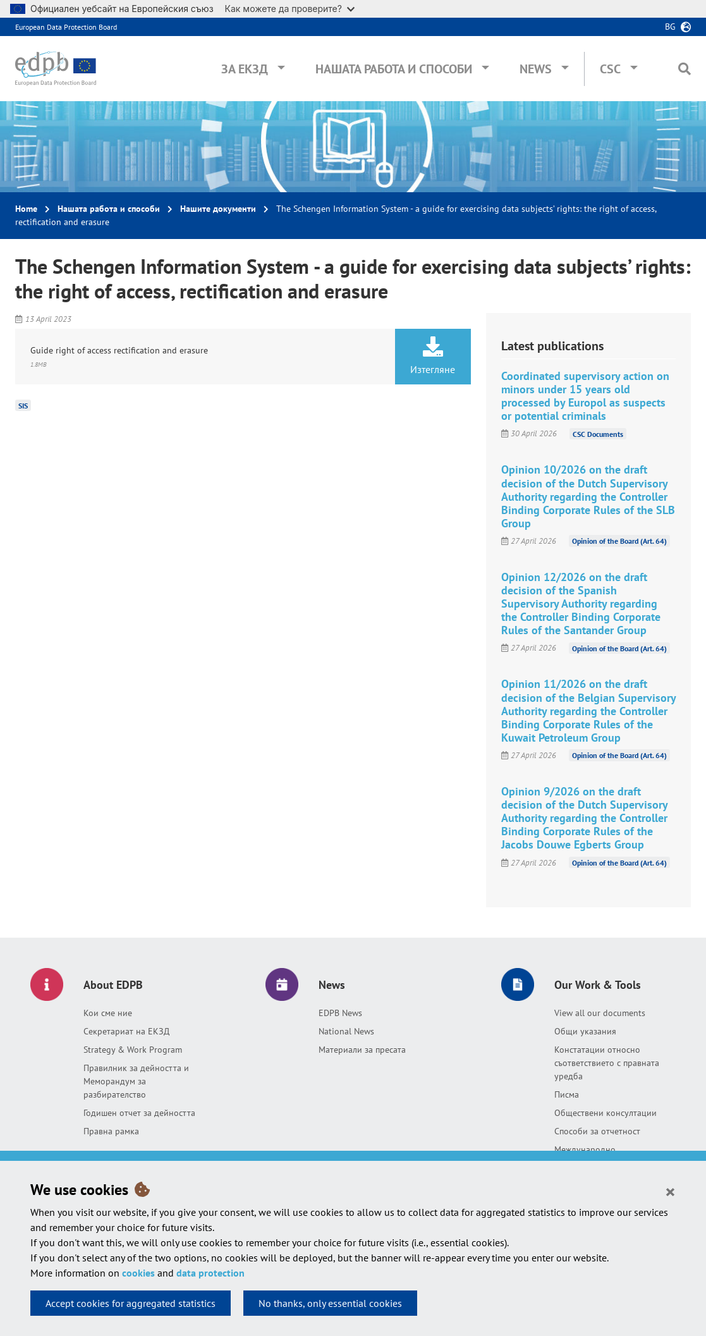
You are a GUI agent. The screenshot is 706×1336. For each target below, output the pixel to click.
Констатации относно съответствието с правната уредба (606, 1063)
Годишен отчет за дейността (139, 1112)
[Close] (670, 1191)
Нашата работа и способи (393, 69)
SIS (23, 405)
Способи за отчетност (597, 1131)
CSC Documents (598, 433)
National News (346, 1031)
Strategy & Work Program (132, 1049)
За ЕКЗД (244, 69)
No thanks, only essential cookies (330, 1303)
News (536, 69)
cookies (138, 1272)
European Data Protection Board (66, 27)
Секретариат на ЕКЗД (126, 1031)
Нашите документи (218, 208)
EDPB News (340, 1013)
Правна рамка (111, 1131)
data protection (210, 1272)
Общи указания (585, 1031)
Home (26, 208)
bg (670, 26)
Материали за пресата (362, 1049)
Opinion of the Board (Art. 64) (619, 541)
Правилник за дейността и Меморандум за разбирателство (136, 1081)
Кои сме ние (107, 1013)
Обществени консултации (605, 1112)
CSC (610, 69)
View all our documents (599, 1013)
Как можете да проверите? (290, 8)
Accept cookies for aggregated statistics (131, 1303)
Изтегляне (433, 356)
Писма (566, 1094)
